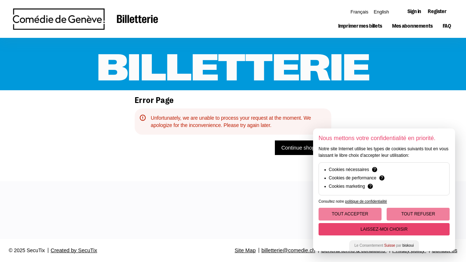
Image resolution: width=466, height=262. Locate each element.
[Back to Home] (85, 18)
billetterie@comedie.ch (288, 250)
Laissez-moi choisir (383, 229)
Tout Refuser (418, 214)
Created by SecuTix (74, 250)
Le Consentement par (384, 245)
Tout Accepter (350, 214)
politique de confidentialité (366, 201)
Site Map (245, 250)
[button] (360, 26)
